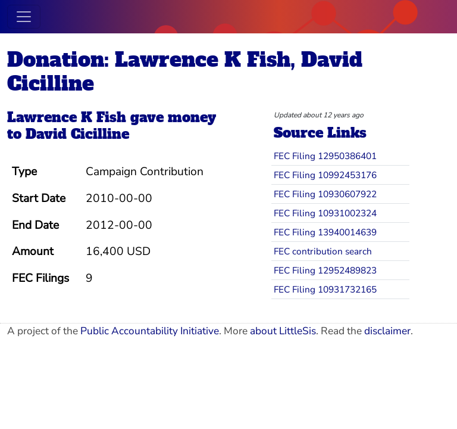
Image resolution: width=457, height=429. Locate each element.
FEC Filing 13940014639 (325, 232)
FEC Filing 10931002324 (325, 213)
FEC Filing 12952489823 (325, 270)
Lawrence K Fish (66, 117)
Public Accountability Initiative (149, 331)
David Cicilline (77, 134)
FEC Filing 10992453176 (325, 175)
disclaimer (387, 331)
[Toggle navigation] (23, 17)
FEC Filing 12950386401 (325, 156)
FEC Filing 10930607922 (325, 194)
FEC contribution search (323, 251)
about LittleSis (283, 331)
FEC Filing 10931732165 (325, 289)
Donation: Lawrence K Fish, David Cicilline (184, 71)
